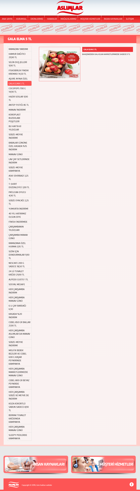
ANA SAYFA (7, 18)
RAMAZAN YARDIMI (18, 49)
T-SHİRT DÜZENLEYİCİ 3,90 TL (19, 185)
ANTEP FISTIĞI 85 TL (19, 104)
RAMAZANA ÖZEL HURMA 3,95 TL (17, 244)
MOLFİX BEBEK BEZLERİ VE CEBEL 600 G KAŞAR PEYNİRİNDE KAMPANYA (18, 356)
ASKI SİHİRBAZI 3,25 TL (18, 177)
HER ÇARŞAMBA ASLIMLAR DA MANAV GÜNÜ (19, 334)
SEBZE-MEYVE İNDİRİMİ (16, 136)
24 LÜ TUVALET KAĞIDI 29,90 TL (16, 272)
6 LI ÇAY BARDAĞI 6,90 (17, 307)
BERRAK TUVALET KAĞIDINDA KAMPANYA (17, 418)
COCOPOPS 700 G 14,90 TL (17, 89)
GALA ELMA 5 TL (16, 83)
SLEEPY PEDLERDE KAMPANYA (18, 436)
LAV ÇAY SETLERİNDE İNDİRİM (19, 160)
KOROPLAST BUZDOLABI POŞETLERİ (15, 118)
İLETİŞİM (130, 18)
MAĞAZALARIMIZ (69, 18)
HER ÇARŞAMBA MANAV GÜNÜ (16, 299)
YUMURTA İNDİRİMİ (18, 208)
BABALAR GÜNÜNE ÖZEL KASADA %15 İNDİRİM (18, 146)
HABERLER (52, 18)
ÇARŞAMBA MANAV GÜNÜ (18, 236)
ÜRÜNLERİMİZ (36, 18)
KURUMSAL (21, 18)
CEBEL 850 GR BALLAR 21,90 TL (19, 323)
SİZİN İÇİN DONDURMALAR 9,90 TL (19, 254)
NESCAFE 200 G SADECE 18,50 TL (17, 264)
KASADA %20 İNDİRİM (15, 315)
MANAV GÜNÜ (16, 154)
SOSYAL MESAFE (17, 284)
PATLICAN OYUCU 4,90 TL (17, 193)
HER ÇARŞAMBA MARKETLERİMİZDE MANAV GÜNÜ (18, 372)
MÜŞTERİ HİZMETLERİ (90, 18)
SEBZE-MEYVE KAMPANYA (16, 169)
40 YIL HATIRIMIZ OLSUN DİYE (17, 215)
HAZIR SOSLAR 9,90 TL (18, 98)
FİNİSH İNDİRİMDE (18, 221)
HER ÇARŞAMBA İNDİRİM (16, 290)
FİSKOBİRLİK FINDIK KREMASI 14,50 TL (19, 72)
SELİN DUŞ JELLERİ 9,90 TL (18, 63)
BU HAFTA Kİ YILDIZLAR (15, 127)
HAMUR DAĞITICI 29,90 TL (17, 55)
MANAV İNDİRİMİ (17, 109)
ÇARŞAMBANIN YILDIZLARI (16, 228)
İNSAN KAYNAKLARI (113, 18)
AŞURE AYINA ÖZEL (18, 78)
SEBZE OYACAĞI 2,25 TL (19, 202)
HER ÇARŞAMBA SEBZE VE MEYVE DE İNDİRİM (19, 395)
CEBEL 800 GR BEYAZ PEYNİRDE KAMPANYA (19, 383)
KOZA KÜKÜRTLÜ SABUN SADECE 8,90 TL (19, 407)
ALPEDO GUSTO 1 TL (18, 279)
